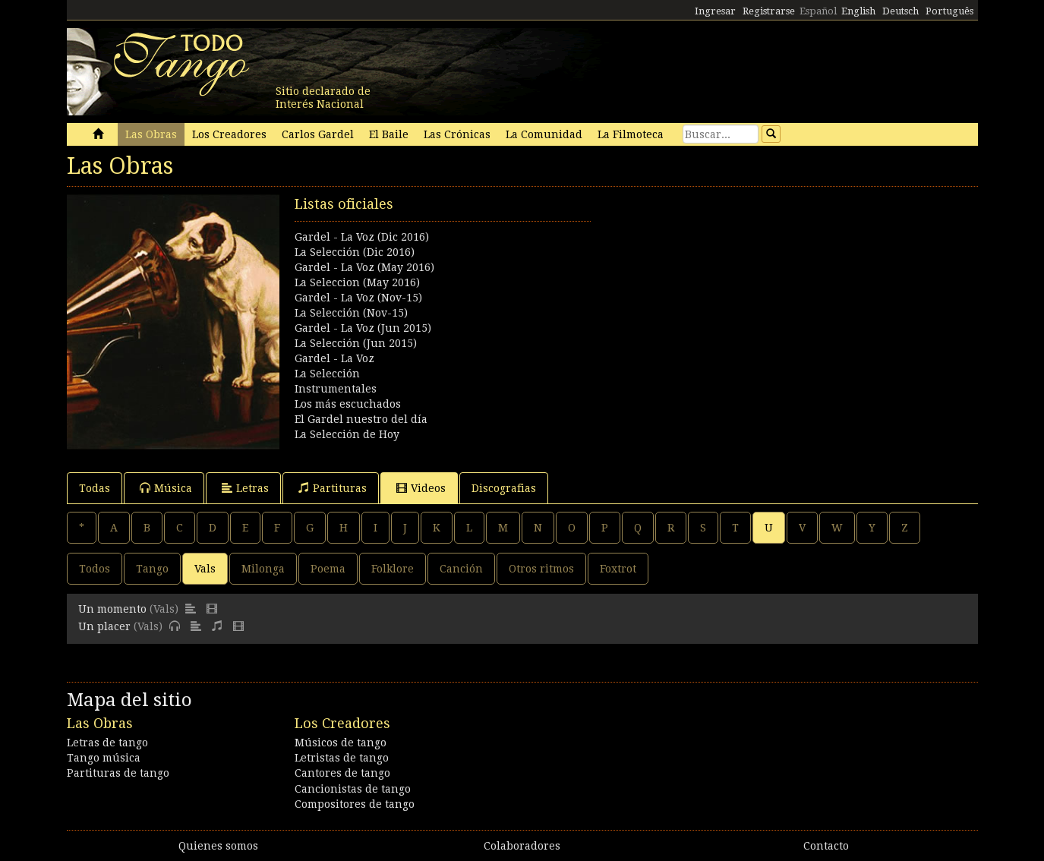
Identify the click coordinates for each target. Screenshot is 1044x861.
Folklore (392, 569)
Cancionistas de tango (353, 789)
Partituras (332, 487)
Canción (461, 569)
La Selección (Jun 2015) (356, 343)
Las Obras (151, 134)
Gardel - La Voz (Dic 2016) (362, 237)
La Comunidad (544, 134)
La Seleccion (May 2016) (357, 282)
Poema (328, 569)
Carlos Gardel (318, 134)
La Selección (327, 373)
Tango (152, 569)
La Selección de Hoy (347, 434)
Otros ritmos (541, 569)
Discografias (504, 488)
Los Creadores (229, 134)
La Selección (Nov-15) (351, 313)
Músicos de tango (340, 742)
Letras (245, 487)
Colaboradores (522, 846)
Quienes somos (218, 846)
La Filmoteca (631, 134)
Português (949, 11)
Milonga (263, 569)
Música (166, 487)
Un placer (104, 626)
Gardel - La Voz (334, 358)
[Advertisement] (750, 300)
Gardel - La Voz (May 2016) (364, 267)
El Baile (388, 134)
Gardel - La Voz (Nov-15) (358, 298)
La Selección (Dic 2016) (355, 252)
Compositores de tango (355, 804)
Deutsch (900, 11)
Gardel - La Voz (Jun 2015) (363, 328)
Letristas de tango (342, 758)
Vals (205, 569)
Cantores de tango (342, 773)
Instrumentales (336, 389)
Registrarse (769, 11)
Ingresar (715, 11)
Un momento (112, 609)
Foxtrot (618, 569)
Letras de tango (107, 742)
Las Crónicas (457, 134)
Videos (421, 487)
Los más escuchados (348, 404)
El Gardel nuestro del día (361, 419)
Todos (94, 569)
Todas (94, 488)
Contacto (826, 846)
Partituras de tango (118, 773)
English (858, 11)
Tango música (103, 758)
